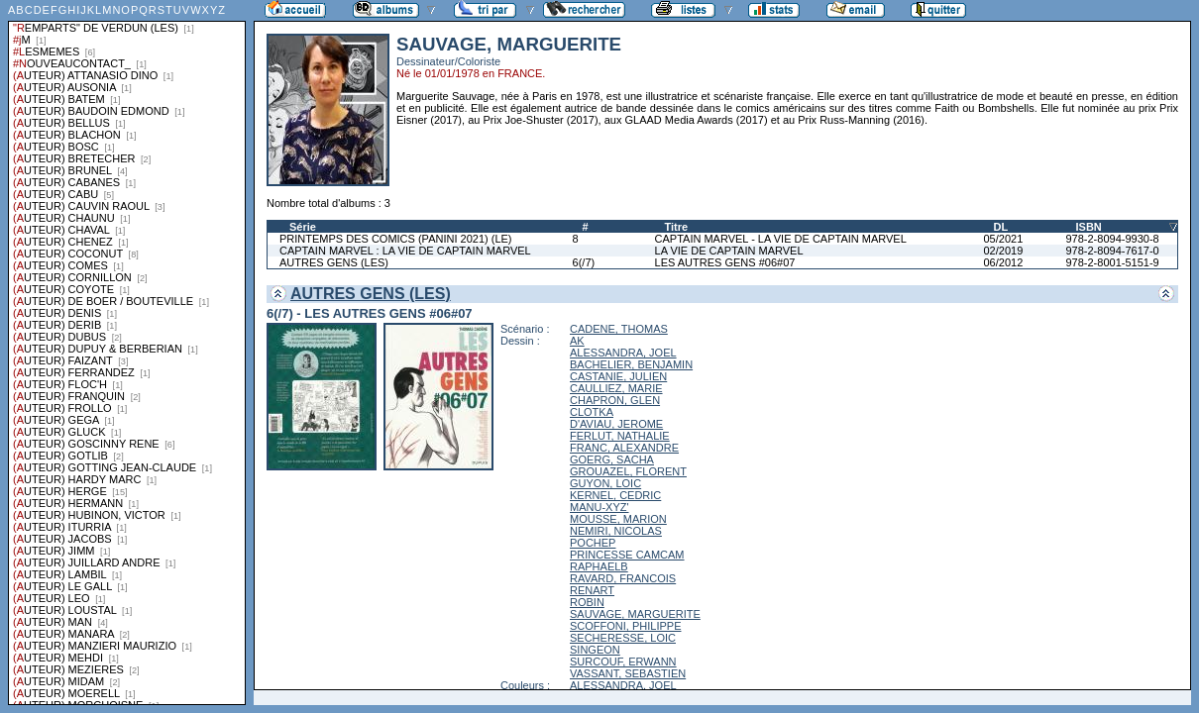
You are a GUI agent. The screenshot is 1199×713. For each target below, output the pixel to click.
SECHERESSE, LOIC (623, 638)
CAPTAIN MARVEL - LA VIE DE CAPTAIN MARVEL (781, 239)
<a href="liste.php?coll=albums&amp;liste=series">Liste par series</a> (127, 352)
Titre (677, 227)
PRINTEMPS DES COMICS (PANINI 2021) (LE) (395, 239)
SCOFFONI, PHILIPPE (625, 626)
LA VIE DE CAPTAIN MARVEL (729, 250)
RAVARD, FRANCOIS (623, 578)
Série (302, 227)
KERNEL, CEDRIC (615, 495)
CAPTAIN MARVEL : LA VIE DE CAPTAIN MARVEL (405, 250)
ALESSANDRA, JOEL (623, 352)
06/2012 (1004, 262)
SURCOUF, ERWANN (623, 661)
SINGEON (595, 650)
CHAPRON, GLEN (615, 400)
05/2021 (1004, 239)
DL (1001, 227)
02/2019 (1004, 250)
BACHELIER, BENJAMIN (631, 364)
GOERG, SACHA (612, 459)
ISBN (1088, 227)
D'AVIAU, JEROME (616, 424)
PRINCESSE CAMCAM (627, 554)
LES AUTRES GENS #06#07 (725, 262)
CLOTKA (591, 412)
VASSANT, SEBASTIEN (628, 673)
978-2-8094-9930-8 (1111, 239)
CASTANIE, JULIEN (618, 376)
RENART (592, 590)
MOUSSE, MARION (618, 519)
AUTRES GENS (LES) (333, 262)
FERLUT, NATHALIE (620, 436)
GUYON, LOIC (605, 483)
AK (577, 341)
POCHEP (592, 543)
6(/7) (584, 262)
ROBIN (587, 602)
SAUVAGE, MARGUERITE (635, 614)
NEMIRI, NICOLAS (616, 531)
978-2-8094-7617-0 (1111, 250)
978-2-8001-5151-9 (1111, 262)
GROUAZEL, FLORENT (628, 471)
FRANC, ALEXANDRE (624, 448)
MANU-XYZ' (599, 507)
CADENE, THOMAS (619, 329)
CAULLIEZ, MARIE (616, 388)
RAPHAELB (599, 566)
